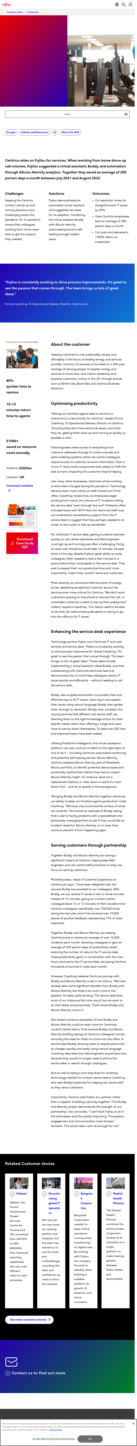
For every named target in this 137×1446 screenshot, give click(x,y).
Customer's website (19, 485)
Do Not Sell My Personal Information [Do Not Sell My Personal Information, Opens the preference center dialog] (54, 1438)
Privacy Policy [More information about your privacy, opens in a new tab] (55, 1430)
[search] (123, 4)
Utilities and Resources (34, 132)
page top (131, 1415)
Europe (11, 132)
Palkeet (18, 1193)
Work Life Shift (70, 132)
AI (55, 132)
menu (96, 114)
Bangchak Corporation (83, 1200)
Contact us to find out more (35, 1373)
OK (90, 1439)
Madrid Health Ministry (115, 1198)
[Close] (133, 1423)
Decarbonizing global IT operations (51, 1203)
